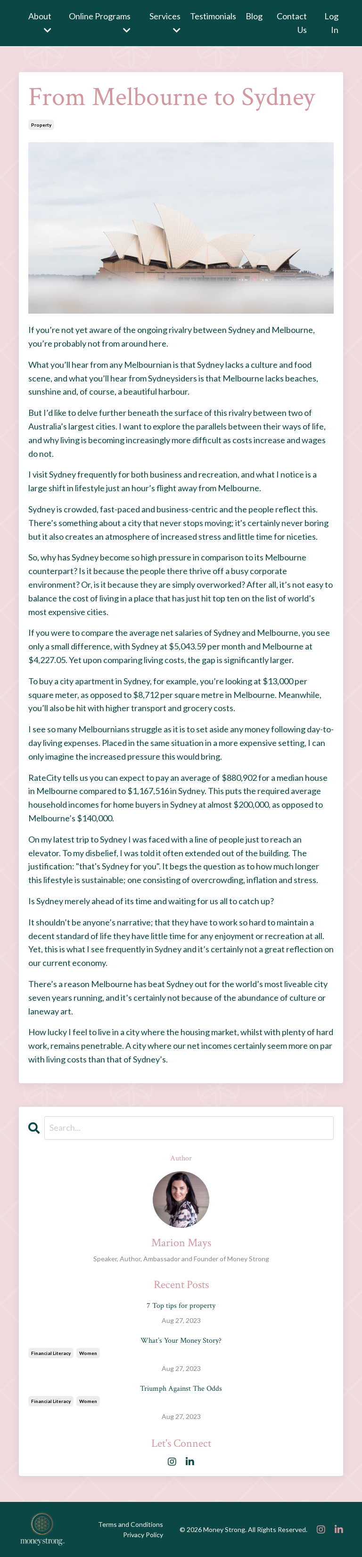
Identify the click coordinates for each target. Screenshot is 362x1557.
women (88, 1353)
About (39, 22)
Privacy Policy (143, 1535)
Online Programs (100, 22)
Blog (254, 16)
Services (165, 22)
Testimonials (213, 16)
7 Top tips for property (181, 1305)
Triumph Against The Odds (181, 1388)
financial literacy (51, 1353)
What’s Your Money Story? (181, 1340)
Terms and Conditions (130, 1524)
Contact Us (292, 23)
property (41, 125)
